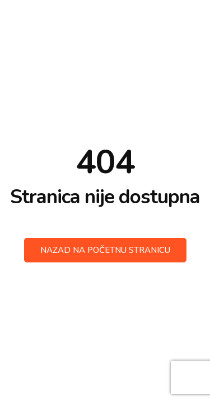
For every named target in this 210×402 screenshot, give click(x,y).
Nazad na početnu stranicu (105, 250)
